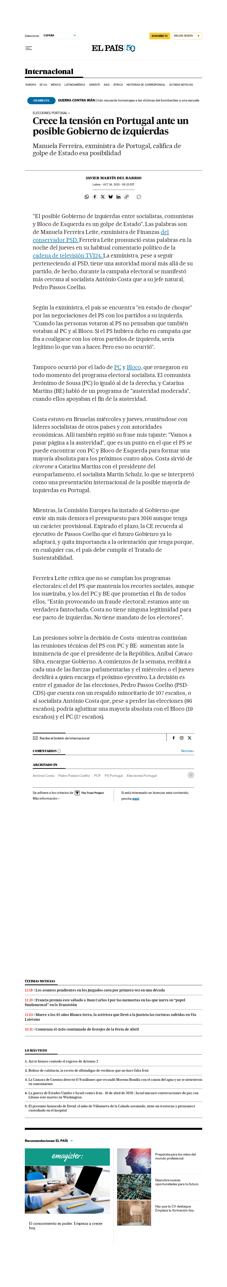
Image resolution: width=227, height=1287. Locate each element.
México (56, 84)
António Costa (43, 776)
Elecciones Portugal (50, 113)
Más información (46, 798)
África (118, 84)
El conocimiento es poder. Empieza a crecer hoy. (66, 1225)
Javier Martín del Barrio (113, 178)
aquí (135, 798)
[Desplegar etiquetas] (191, 775)
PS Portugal (114, 776)
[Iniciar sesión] (187, 36)
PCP (97, 776)
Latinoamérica (75, 84)
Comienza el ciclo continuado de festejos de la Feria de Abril (87, 1029)
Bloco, (134, 367)
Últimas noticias (181, 84)
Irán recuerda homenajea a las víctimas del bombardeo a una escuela (128, 100)
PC (117, 367)
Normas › (187, 751)
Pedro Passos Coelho (74, 776)
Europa (31, 84)
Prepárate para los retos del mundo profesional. (175, 1156)
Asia (106, 84)
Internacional (49, 72)
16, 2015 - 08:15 (118, 184)
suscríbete (160, 36)
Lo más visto (36, 1050)
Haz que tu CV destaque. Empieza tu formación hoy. (174, 1208)
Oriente (94, 84)
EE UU (43, 84)
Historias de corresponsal (146, 84)
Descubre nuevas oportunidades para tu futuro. (177, 1182)
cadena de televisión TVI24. (68, 255)
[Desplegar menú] (29, 48)
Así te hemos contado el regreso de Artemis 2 (63, 1061)
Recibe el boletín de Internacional (64, 738)
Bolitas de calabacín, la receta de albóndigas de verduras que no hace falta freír (89, 1070)
